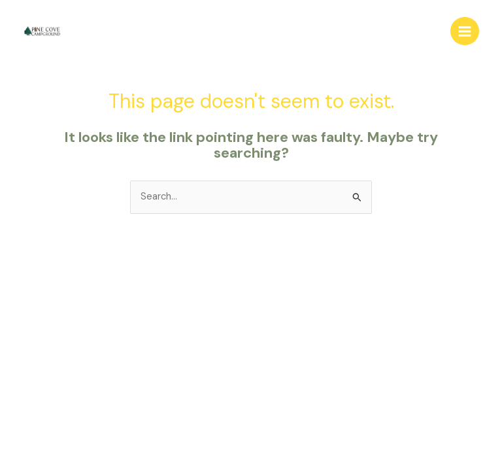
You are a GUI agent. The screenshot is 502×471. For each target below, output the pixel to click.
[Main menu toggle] (464, 31)
